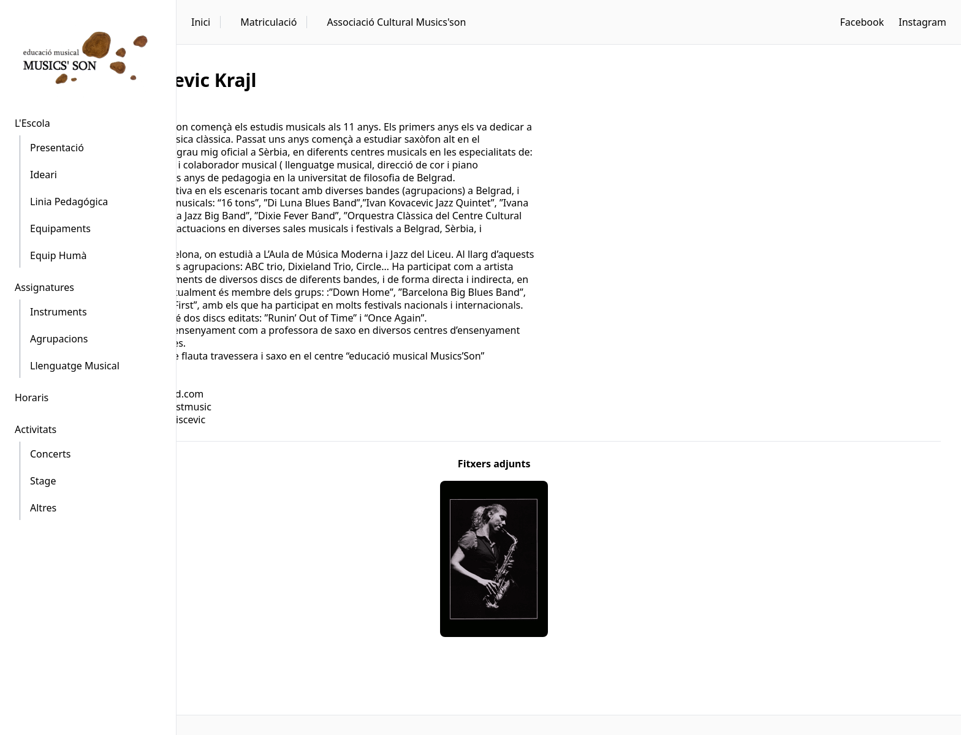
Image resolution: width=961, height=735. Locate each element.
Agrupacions (59, 338)
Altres (43, 507)
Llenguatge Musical (75, 365)
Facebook (862, 22)
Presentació (57, 147)
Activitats (35, 429)
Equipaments (60, 228)
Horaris (31, 397)
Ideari (43, 174)
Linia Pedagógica (69, 201)
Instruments (58, 311)
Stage (43, 481)
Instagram (922, 22)
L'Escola (32, 123)
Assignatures (44, 287)
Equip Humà (58, 255)
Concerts (50, 454)
